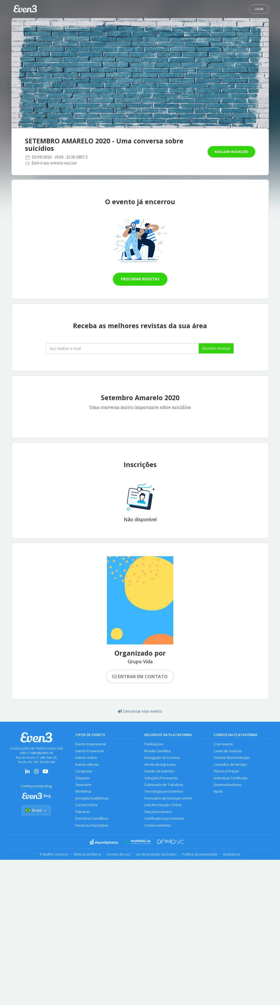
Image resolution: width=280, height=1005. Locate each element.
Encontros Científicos (91, 818)
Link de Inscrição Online (163, 805)
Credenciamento (157, 825)
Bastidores (232, 854)
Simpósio (82, 778)
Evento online (86, 757)
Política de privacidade (200, 854)
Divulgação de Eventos (162, 757)
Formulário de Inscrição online (168, 798)
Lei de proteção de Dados (156, 854)
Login (259, 9)
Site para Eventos (158, 812)
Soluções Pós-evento (161, 778)
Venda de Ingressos (159, 764)
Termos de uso (118, 854)
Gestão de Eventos (159, 771)
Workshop (83, 791)
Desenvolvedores (228, 784)
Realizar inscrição (231, 151)
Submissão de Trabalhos (163, 784)
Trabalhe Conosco (54, 854)
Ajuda (218, 791)
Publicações (153, 744)
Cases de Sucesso (228, 751)
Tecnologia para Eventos (163, 791)
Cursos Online (86, 805)
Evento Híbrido (87, 764)
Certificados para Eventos (164, 818)
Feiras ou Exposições (91, 825)
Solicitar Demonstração (232, 757)
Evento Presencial (89, 751)
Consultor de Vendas (230, 764)
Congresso (83, 771)
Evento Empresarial (90, 744)
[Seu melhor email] (122, 348)
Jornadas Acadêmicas (92, 798)
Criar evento (223, 744)
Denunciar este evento (140, 711)
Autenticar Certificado (231, 778)
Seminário (83, 784)
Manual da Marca (87, 854)
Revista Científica (157, 751)
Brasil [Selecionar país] (36, 810)
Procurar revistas (140, 278)
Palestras (82, 812)
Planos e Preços (226, 771)
